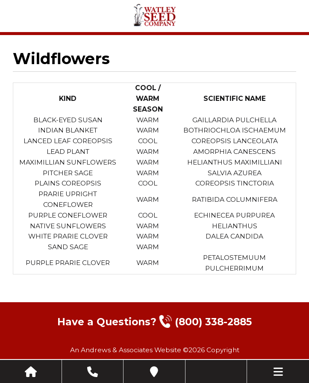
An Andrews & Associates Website (125, 350)
